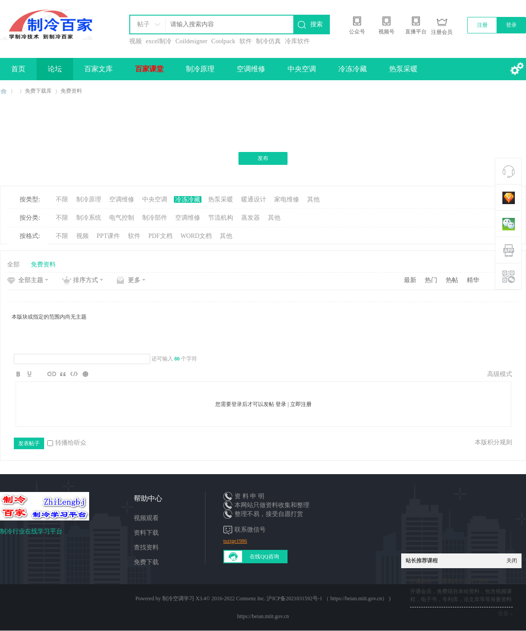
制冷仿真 (268, 41)
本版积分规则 (493, 442)
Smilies (85, 373)
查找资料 (146, 547)
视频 (135, 41)
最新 (410, 280)
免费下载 (146, 562)
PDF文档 (160, 236)
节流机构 (220, 217)
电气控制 (121, 217)
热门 (431, 280)
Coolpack (223, 41)
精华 (473, 280)
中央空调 (302, 69)
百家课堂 (149, 69)
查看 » (505, 614)
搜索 (316, 24)
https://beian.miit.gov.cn (263, 616)
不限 (62, 199)
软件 (245, 41)
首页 (18, 69)
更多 (134, 280)
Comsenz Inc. (250, 598)
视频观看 (146, 518)
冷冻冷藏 (352, 69)
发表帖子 (29, 443)
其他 (313, 199)
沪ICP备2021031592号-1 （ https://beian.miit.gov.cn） (327, 598)
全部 (13, 264)
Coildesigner (192, 41)
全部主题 (30, 280)
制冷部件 (154, 217)
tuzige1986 (235, 541)
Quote (62, 373)
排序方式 (85, 280)
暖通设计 (253, 199)
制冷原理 (200, 69)
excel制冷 (159, 41)
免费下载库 (38, 91)
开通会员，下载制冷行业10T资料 (449, 581)
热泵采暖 (403, 69)
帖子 (143, 24)
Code (74, 373)
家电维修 (286, 199)
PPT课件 (108, 236)
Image (40, 373)
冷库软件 (297, 41)
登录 (511, 25)
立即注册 (301, 404)
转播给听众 (66, 442)
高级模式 (499, 374)
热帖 (452, 280)
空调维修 (251, 69)
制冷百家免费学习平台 (3, 91)
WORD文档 (196, 236)
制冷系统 (88, 217)
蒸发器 (250, 217)
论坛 (55, 69)
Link (51, 373)
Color (29, 373)
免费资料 (71, 91)
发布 (263, 158)
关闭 (511, 560)
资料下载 (146, 532)
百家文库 (98, 69)
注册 (482, 25)
